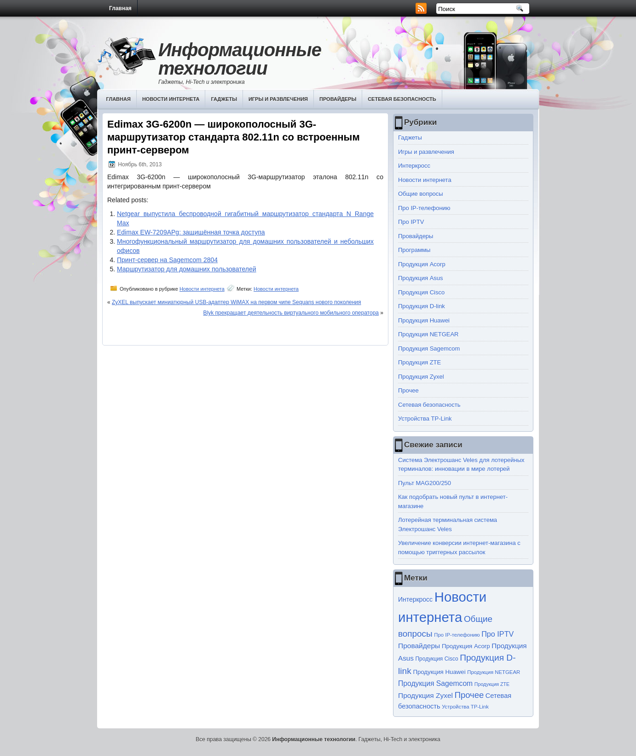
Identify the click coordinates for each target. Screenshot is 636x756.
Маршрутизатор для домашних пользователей (186, 269)
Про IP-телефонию (424, 208)
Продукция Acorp (421, 264)
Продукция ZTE (419, 362)
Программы (414, 249)
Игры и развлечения (278, 99)
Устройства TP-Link (424, 418)
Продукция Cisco (421, 292)
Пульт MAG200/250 (424, 483)
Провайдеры (337, 99)
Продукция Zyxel (421, 376)
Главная (120, 8)
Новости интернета (171, 99)
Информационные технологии (239, 59)
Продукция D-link (421, 306)
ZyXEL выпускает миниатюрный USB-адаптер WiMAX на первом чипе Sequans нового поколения (236, 302)
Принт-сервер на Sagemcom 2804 (167, 260)
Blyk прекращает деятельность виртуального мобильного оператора (291, 313)
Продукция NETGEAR (428, 334)
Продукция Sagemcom (429, 348)
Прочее (408, 390)
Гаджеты (224, 99)
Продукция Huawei (424, 320)
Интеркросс (414, 165)
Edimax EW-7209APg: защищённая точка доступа (191, 232)
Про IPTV (411, 221)
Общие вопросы (420, 193)
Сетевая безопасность (402, 99)
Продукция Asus (420, 278)
